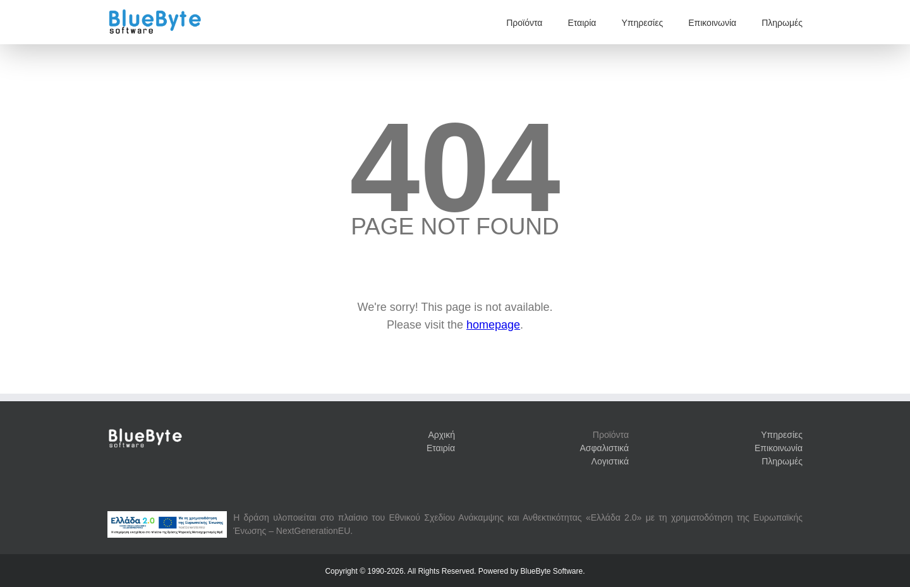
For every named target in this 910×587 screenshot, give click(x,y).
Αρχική (441, 435)
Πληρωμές (782, 23)
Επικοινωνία (712, 23)
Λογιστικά (610, 461)
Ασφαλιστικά (604, 448)
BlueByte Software (551, 571)
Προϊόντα (524, 23)
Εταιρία (581, 23)
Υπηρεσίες (642, 23)
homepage (493, 324)
